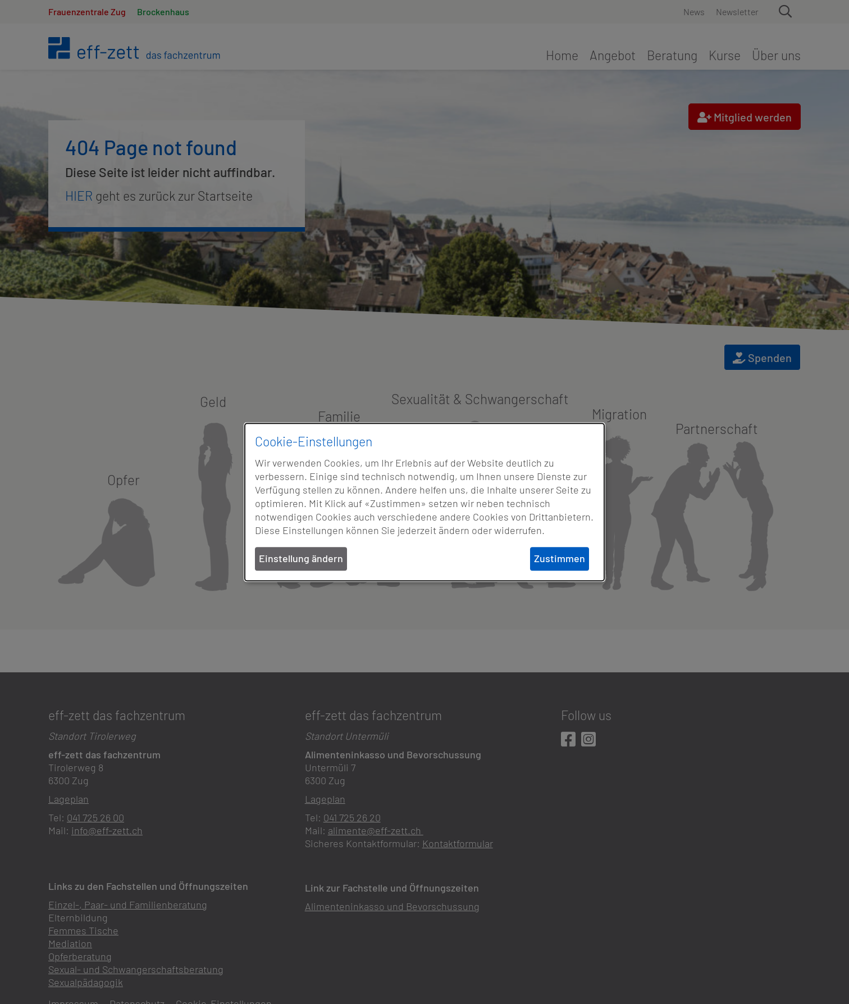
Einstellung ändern (301, 559)
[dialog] (424, 502)
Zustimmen (559, 559)
